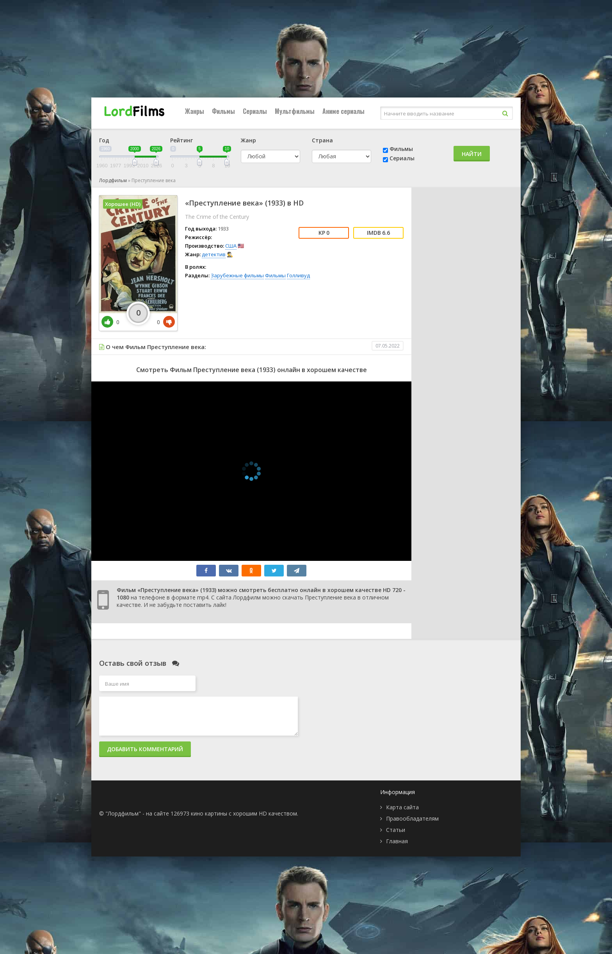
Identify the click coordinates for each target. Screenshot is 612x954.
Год (104, 140)
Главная (397, 841)
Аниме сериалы (343, 111)
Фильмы (223, 111)
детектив (214, 254)
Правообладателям (412, 818)
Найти (472, 154)
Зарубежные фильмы (237, 275)
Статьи (395, 829)
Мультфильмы (295, 111)
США (231, 245)
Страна (322, 140)
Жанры (194, 111)
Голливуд (298, 275)
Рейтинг (181, 140)
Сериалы (255, 111)
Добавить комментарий (145, 749)
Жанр (248, 140)
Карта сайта (402, 807)
